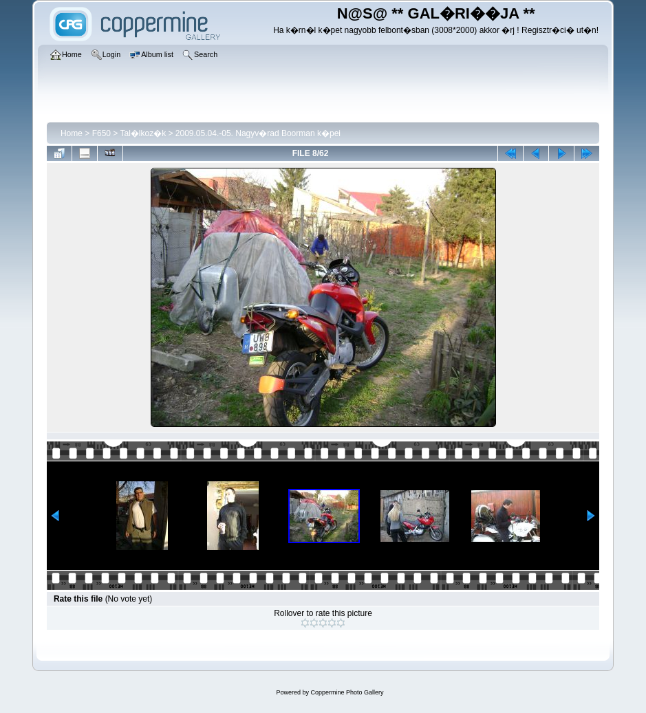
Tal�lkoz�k (143, 133)
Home (72, 133)
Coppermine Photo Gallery (346, 692)
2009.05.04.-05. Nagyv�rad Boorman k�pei (258, 133)
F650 (101, 133)
